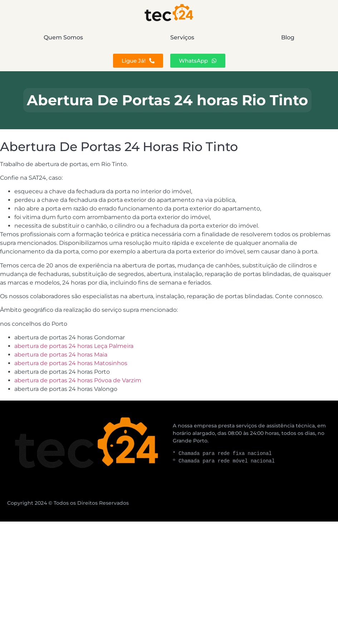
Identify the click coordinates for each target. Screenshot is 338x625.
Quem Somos (63, 37)
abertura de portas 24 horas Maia (60, 354)
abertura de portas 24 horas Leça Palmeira (73, 346)
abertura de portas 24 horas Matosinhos (70, 363)
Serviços (182, 37)
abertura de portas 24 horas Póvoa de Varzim (77, 380)
